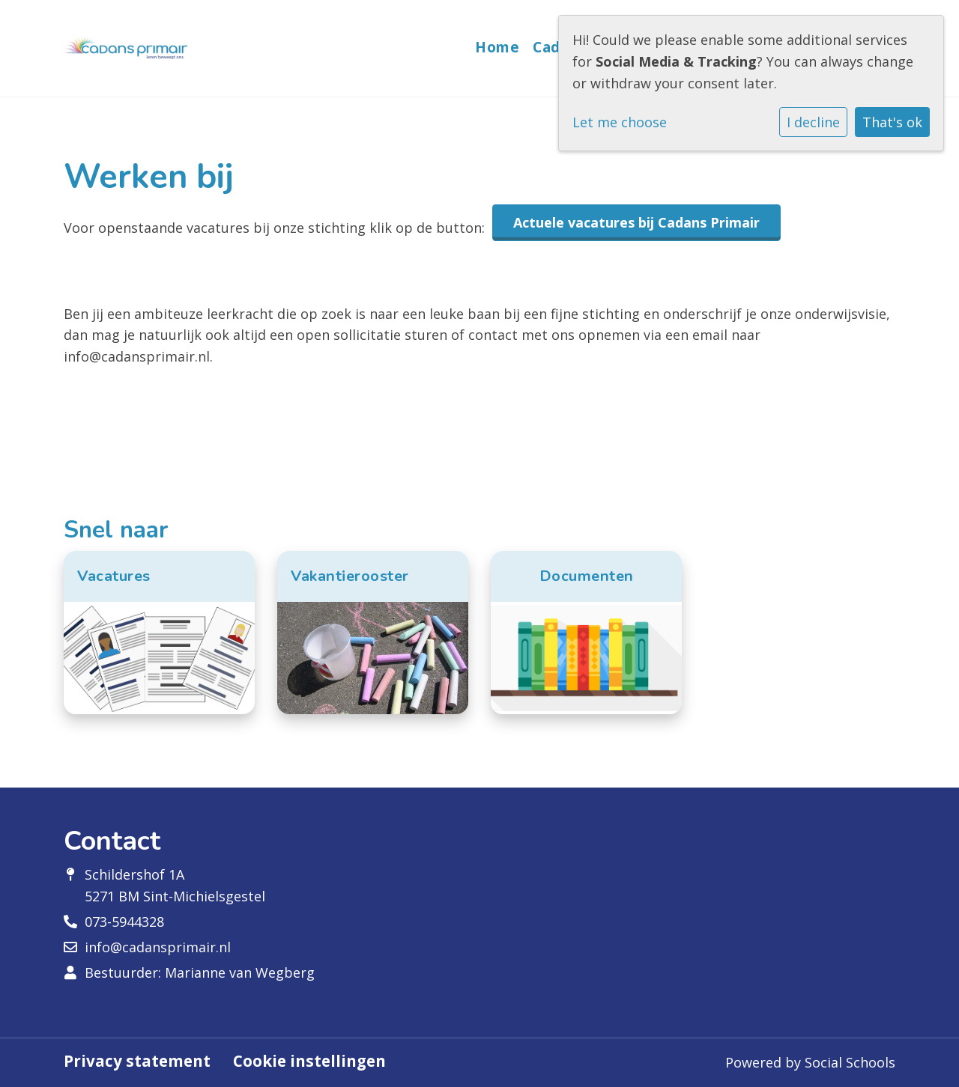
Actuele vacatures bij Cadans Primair (636, 222)
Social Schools (850, 1062)
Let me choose (619, 122)
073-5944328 (124, 922)
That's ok (892, 122)
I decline (813, 122)
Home (497, 47)
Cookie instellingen (309, 1061)
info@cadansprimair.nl (158, 947)
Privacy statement (137, 1061)
